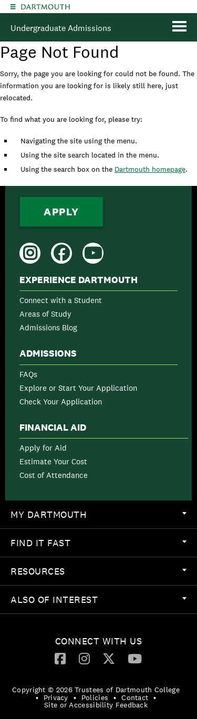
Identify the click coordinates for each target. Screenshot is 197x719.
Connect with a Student (60, 300)
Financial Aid (52, 427)
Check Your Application (60, 402)
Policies (94, 697)
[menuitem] (98, 306)
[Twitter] (108, 658)
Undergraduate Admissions (61, 28)
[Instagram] (84, 658)
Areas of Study (45, 314)
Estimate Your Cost (53, 461)
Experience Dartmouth (78, 280)
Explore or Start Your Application (78, 388)
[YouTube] (135, 658)
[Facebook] (60, 658)
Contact (134, 697)
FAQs (28, 374)
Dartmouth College (45, 6)
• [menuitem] (37, 697)
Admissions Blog (48, 327)
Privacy (56, 697)
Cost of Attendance (53, 475)
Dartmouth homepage (150, 169)
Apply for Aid (43, 448)
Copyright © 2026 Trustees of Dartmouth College (96, 689)
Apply (61, 211)
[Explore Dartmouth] (13, 6)
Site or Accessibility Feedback (96, 705)
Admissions (48, 353)
